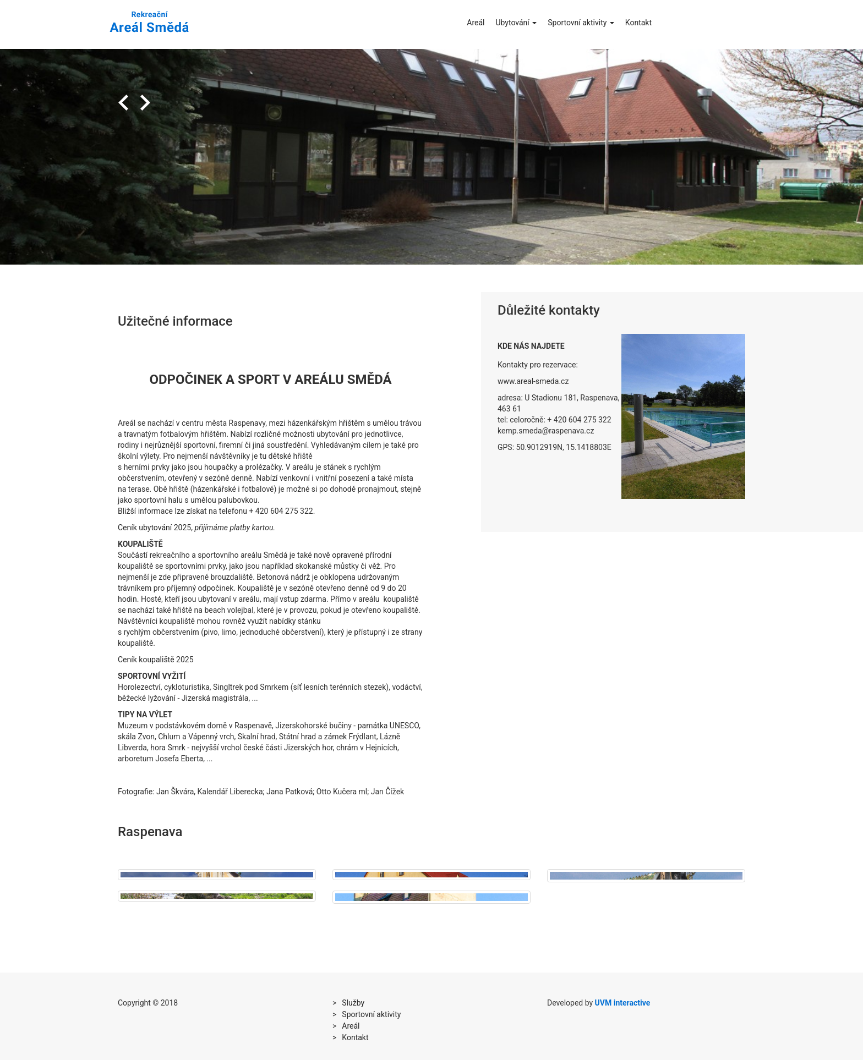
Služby (353, 1002)
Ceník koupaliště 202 (153, 659)
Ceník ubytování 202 (152, 527)
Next (145, 103)
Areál (475, 22)
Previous (123, 103)
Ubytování (516, 22)
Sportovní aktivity (581, 22)
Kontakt (638, 22)
